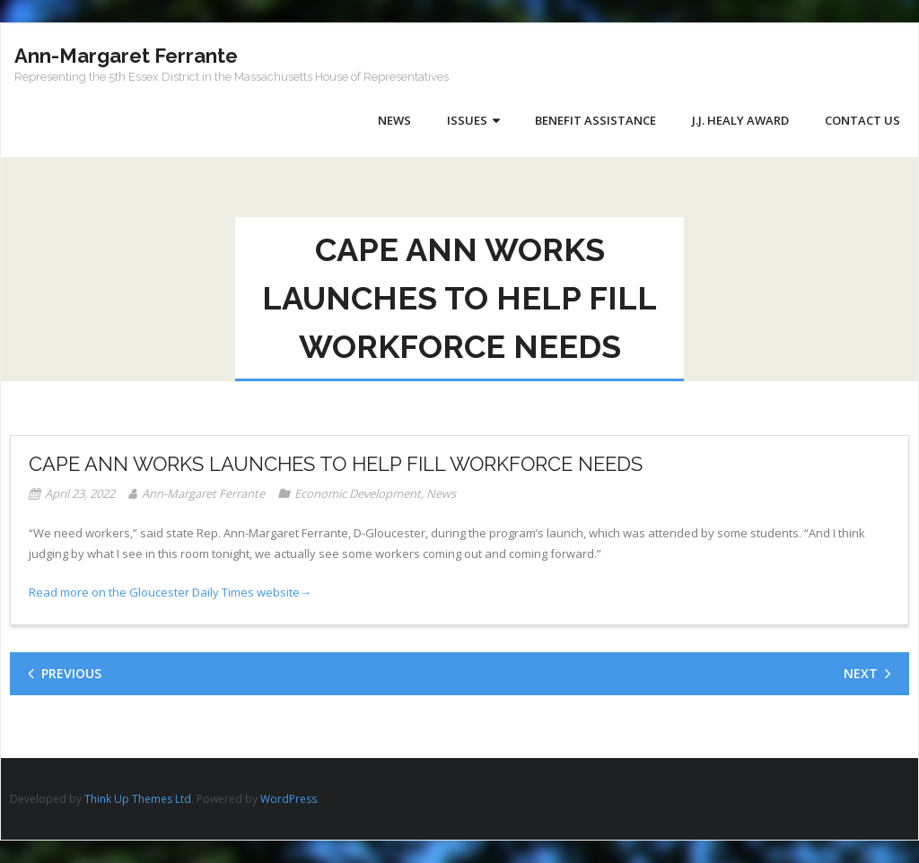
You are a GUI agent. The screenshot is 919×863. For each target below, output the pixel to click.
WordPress (288, 798)
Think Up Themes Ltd (137, 798)
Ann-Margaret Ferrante (203, 493)
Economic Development (357, 493)
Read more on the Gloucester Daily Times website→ (170, 592)
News (441, 493)
